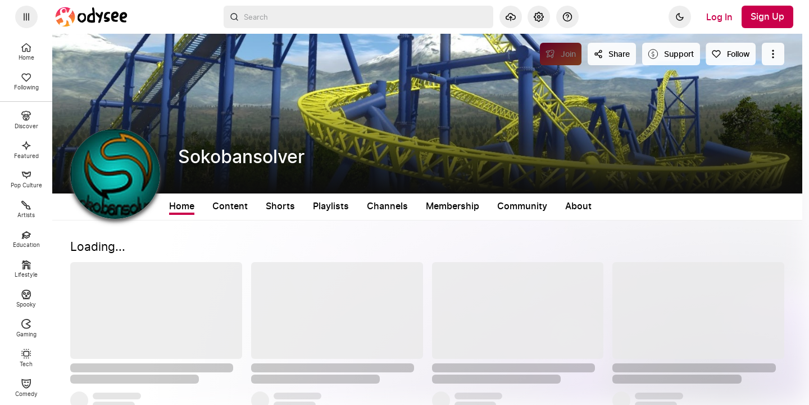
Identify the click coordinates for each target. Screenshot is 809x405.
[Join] (561, 54)
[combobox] (358, 17)
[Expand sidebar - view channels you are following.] (26, 17)
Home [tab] (181, 206)
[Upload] (510, 17)
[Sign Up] (767, 17)
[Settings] (539, 17)
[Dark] (680, 17)
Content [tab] (230, 206)
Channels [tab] (387, 206)
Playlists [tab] (331, 206)
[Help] (567, 17)
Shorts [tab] (280, 206)
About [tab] (578, 206)
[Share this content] (612, 54)
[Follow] (731, 54)
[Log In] (719, 17)
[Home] (91, 17)
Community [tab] (522, 206)
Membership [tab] (452, 206)
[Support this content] (671, 54)
